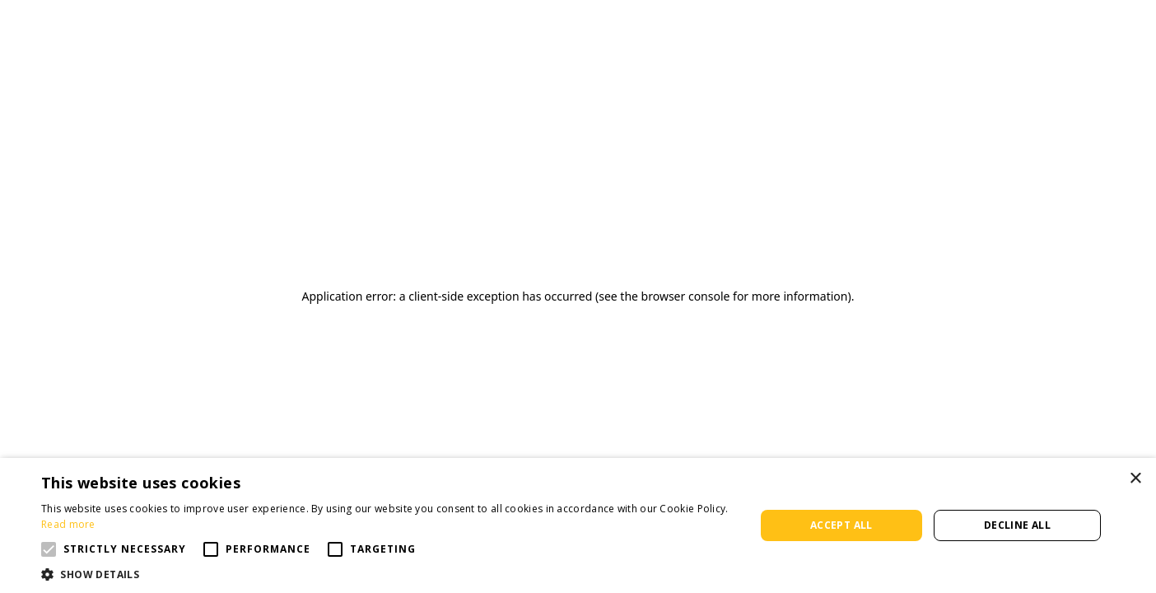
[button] (48, 549)
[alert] (578, 525)
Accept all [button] (841, 525)
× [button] (1135, 479)
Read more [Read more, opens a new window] (68, 524)
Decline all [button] (1017, 525)
